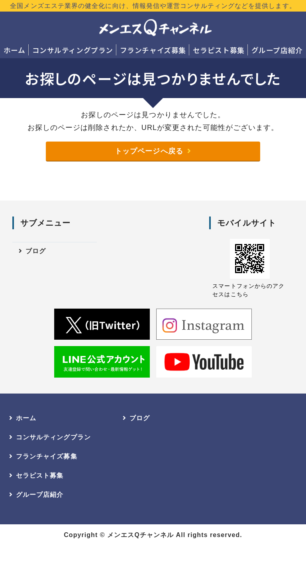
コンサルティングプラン (94, 50)
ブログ (36, 269)
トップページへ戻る (149, 169)
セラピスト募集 (269, 50)
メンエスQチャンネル (140, 552)
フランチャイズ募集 (189, 50)
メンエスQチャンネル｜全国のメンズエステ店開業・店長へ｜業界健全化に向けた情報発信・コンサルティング (155, 28)
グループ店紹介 (153, 67)
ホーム (22, 50)
